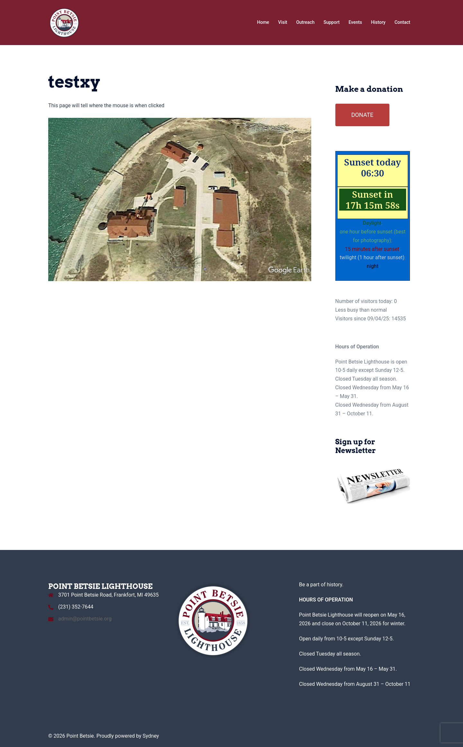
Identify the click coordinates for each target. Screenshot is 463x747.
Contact (402, 22)
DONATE (362, 114)
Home (263, 22)
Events (355, 22)
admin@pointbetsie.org (85, 619)
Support (331, 22)
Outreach (305, 22)
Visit (282, 22)
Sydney (151, 736)
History (378, 22)
